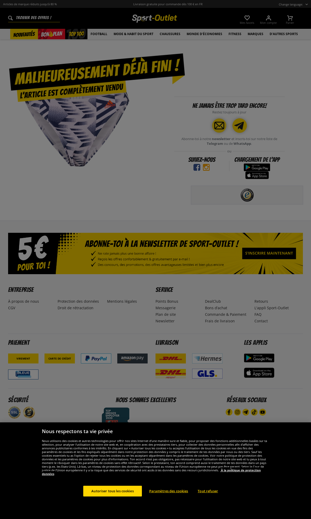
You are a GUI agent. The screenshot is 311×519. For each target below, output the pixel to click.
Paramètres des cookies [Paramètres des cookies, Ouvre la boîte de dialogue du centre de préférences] (168, 503)
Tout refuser (208, 503)
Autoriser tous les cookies (112, 503)
